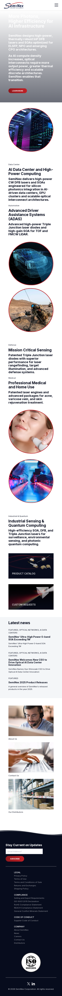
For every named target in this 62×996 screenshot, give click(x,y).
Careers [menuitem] (17, 936)
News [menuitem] (16, 933)
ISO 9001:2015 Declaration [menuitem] (26, 901)
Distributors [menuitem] (19, 943)
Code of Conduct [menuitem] (24, 917)
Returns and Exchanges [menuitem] (25, 885)
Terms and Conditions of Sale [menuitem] (28, 882)
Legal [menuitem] (17, 872)
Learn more (17, 91)
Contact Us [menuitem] (19, 940)
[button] (31, 962)
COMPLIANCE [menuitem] (21, 895)
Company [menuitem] (19, 926)
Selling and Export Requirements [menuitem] (29, 898)
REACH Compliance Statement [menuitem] (28, 908)
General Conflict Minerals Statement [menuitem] (31, 911)
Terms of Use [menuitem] (20, 879)
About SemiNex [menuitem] (21, 930)
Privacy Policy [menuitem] (20, 876)
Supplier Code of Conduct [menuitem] (26, 920)
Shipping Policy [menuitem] (21, 889)
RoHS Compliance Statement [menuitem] (27, 905)
